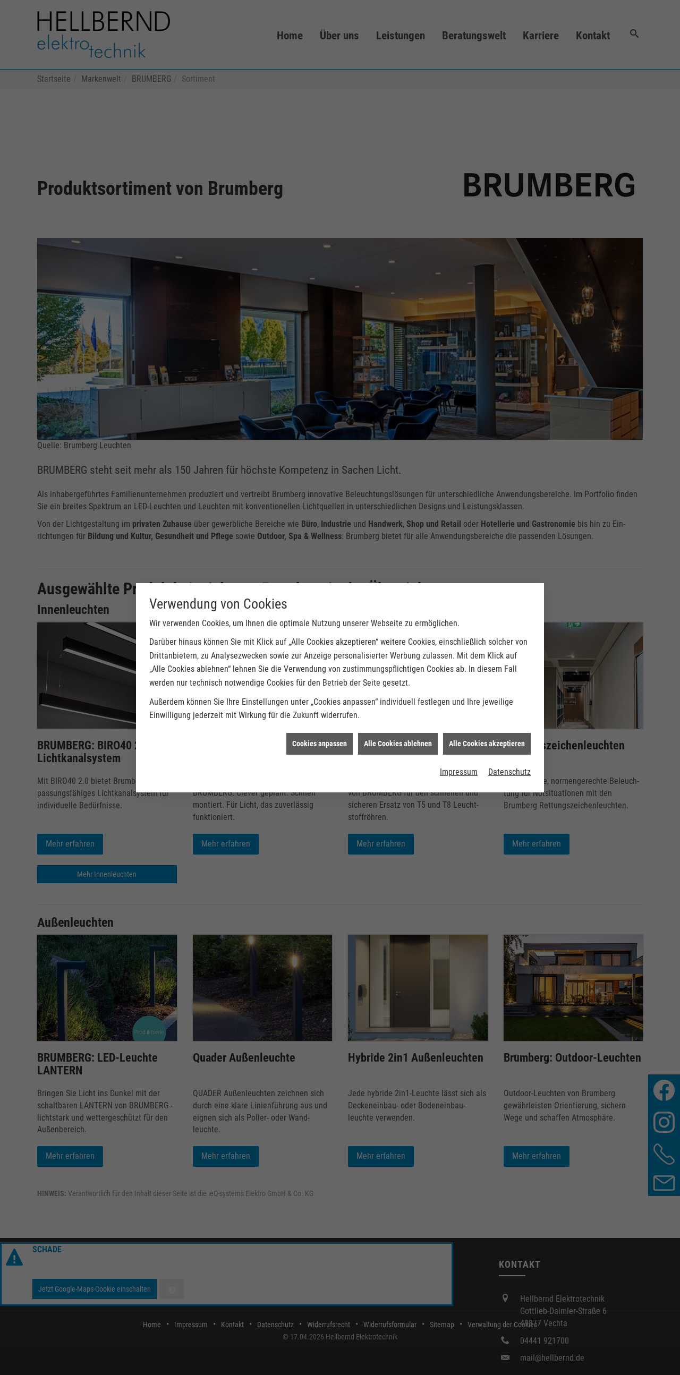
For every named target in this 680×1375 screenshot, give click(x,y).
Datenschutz (509, 768)
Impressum (459, 768)
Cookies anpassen (319, 739)
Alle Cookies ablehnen (398, 739)
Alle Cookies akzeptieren (487, 739)
